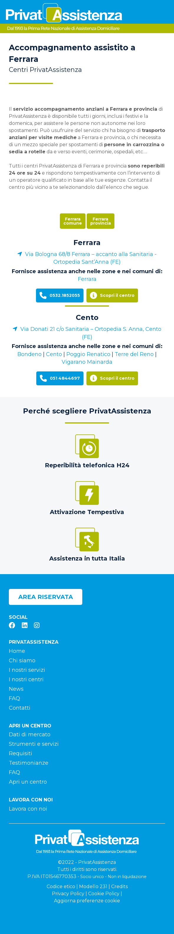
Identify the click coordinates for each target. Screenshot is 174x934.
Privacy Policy (68, 893)
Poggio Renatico (88, 354)
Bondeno (29, 354)
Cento (87, 317)
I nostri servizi (27, 670)
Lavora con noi (28, 809)
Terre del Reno (134, 354)
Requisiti (20, 753)
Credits (119, 886)
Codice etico (61, 886)
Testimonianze (28, 763)
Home (17, 651)
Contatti (19, 708)
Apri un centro (28, 782)
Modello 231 (93, 886)
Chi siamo (22, 660)
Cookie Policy (103, 893)
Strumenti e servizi (34, 744)
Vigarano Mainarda (87, 362)
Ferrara (87, 242)
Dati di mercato (29, 734)
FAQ (14, 698)
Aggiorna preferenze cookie (87, 901)
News (16, 689)
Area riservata (45, 596)
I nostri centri (26, 679)
